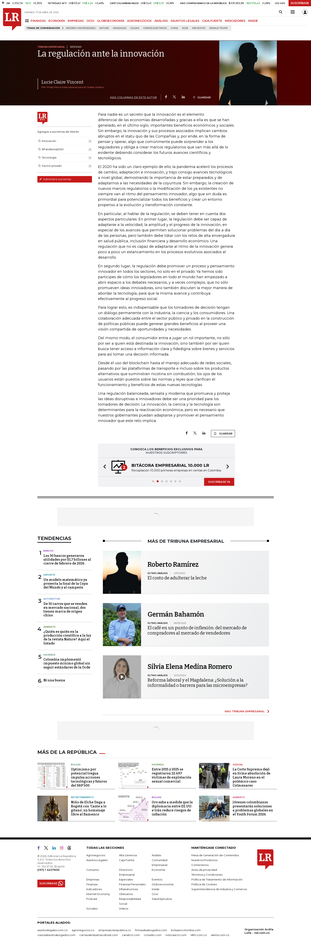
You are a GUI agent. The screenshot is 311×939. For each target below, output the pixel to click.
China (174, 28)
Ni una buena (54, 680)
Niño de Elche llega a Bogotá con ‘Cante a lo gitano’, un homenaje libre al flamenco (88, 808)
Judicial (238, 764)
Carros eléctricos (155, 28)
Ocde (185, 28)
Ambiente (49, 626)
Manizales (119, 28)
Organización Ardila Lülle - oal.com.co (259, 931)
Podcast (91, 898)
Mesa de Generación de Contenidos (215, 855)
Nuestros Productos (204, 860)
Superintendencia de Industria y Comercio (219, 889)
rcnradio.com (152, 935)
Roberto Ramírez (173, 564)
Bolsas (76, 764)
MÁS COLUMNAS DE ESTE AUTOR (133, 97)
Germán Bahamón (176, 614)
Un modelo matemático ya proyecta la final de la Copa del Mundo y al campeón (65, 583)
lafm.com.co (199, 935)
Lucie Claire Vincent (62, 82)
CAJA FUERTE (212, 21)
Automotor (51, 598)
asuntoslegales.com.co (52, 930)
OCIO (90, 21)
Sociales (91, 908)
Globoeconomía (162, 884)
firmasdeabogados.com (151, 930)
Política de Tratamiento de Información (216, 879)
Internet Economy (98, 894)
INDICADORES (235, 21)
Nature (104, 28)
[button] (103, 467)
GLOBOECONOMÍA (110, 21)
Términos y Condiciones (206, 874)
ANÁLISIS (161, 21)
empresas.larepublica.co (114, 930)
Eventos (157, 879)
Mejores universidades (80, 28)
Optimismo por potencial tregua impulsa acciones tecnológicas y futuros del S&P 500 (89, 777)
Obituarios (126, 894)
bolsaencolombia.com (186, 930)
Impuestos (198, 28)
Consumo (92, 869)
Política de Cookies (204, 884)
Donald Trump (218, 28)
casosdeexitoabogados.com (56, 935)
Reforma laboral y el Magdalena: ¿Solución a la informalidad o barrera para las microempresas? (198, 682)
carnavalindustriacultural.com (98, 935)
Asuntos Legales (97, 860)
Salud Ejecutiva (162, 898)
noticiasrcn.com (176, 935)
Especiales (126, 879)
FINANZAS (38, 21)
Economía (158, 869)
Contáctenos (200, 865)
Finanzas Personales (132, 884)
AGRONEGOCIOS (139, 21)
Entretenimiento (82, 797)
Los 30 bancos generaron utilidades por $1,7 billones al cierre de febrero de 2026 (67, 559)
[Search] (280, 12)
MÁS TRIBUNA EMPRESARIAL (245, 711)
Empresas (92, 879)
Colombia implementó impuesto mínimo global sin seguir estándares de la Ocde (66, 663)
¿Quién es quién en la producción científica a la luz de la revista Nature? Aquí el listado (67, 637)
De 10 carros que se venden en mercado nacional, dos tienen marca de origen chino (65, 609)
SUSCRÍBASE (300, 3)
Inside (155, 889)
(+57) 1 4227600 (48, 869)
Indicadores (94, 889)
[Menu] (27, 20)
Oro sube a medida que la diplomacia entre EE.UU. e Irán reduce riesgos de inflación (172, 808)
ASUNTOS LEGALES (185, 21)
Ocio (155, 894)
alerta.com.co (220, 935)
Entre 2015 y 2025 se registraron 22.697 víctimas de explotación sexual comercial (171, 775)
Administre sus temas (55, 179)
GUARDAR (202, 97)
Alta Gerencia (128, 855)
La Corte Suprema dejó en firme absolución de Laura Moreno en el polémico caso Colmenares (251, 777)
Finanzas (92, 884)
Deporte (49, 574)
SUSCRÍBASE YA (219, 481)
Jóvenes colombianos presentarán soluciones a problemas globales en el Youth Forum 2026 (253, 808)
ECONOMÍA (56, 21)
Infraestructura (128, 889)
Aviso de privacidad (204, 869)
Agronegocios (95, 855)
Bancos (48, 550)
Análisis (156, 855)
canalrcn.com (131, 935)
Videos (123, 908)
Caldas (134, 28)
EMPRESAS (76, 21)
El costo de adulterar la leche (177, 578)
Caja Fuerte (126, 860)
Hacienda (49, 654)
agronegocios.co (83, 930)
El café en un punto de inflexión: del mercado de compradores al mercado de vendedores (197, 630)
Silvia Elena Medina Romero (190, 666)
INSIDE (253, 21)
